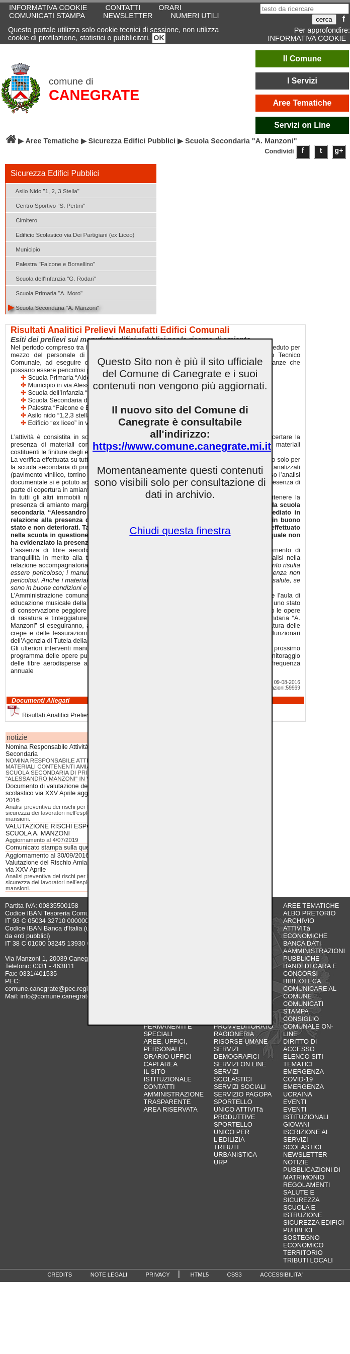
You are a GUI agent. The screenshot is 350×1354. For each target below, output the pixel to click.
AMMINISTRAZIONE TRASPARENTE (174, 1098)
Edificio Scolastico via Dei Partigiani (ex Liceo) (71, 234)
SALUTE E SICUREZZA (301, 1196)
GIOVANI (296, 1124)
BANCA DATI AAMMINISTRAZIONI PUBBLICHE (314, 951)
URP (220, 1162)
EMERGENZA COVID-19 (303, 1075)
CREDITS (59, 1275)
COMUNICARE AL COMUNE (309, 992)
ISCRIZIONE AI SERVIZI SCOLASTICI (305, 1139)
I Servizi (302, 80)
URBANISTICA (235, 1154)
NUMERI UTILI (194, 16)
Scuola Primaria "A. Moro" (45, 292)
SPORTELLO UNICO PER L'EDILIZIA (233, 1132)
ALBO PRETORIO (309, 913)
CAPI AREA (161, 1064)
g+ (339, 150)
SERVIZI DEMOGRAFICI (236, 1052)
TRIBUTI (226, 1147)
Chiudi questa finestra (179, 530)
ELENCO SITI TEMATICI (303, 1060)
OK (158, 38)
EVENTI (294, 1102)
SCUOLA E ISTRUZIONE (302, 1211)
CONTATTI (159, 1086)
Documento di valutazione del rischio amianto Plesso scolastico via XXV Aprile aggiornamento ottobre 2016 (80, 793)
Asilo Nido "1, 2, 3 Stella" (43, 190)
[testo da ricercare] (304, 9)
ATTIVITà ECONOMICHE (305, 932)
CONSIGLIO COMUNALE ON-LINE (308, 1026)
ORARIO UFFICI (168, 1056)
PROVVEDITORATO (243, 1026)
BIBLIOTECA (302, 981)
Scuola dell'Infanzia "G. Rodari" (52, 278)
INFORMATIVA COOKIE (307, 38)
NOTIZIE (295, 1162)
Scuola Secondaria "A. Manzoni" (53, 307)
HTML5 (199, 1275)
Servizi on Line (302, 125)
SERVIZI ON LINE (240, 1064)
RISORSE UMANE (241, 1041)
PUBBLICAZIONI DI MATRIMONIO (311, 1173)
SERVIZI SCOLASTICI (233, 1075)
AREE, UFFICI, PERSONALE (166, 1045)
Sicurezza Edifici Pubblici (132, 141)
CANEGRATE (94, 95)
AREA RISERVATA (171, 1109)
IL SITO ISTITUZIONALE (168, 1075)
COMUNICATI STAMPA (47, 16)
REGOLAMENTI (306, 1185)
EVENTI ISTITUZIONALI (305, 1113)
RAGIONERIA (234, 1034)
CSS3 (234, 1275)
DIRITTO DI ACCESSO (300, 1045)
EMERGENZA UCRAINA (303, 1090)
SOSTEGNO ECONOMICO (303, 1241)
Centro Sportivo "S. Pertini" (46, 205)
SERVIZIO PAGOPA (243, 1094)
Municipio (24, 248)
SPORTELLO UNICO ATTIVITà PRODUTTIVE (238, 1109)
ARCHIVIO (298, 920)
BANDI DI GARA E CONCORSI (310, 969)
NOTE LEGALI (109, 1275)
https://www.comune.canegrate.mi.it (182, 446)
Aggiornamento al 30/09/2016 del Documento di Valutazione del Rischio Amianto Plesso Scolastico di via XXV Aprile (80, 862)
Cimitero (22, 219)
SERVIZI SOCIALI (240, 1086)
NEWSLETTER (127, 16)
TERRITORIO (303, 1252)
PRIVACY (158, 1275)
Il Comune (302, 58)
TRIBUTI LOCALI (308, 1260)
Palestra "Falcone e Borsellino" (51, 263)
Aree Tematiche (302, 103)
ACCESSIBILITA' (281, 1275)
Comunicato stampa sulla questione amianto (68, 847)
